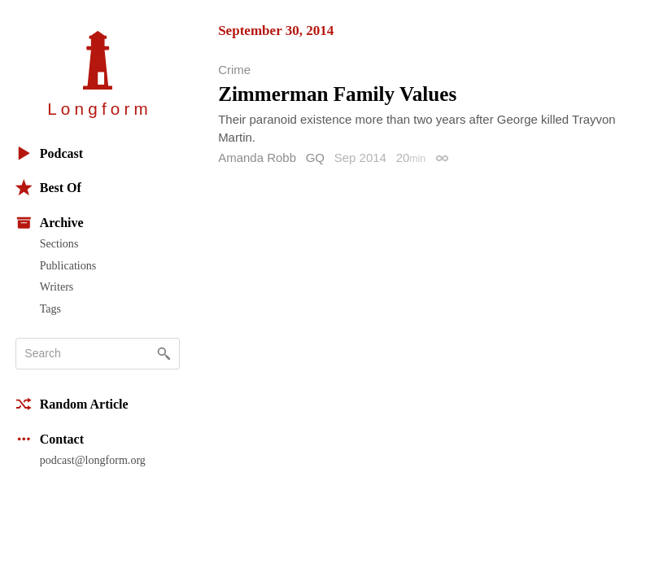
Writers (57, 286)
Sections (59, 243)
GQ (315, 157)
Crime (234, 69)
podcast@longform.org (93, 459)
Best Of (48, 187)
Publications (68, 265)
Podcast (49, 153)
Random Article (72, 404)
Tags (50, 308)
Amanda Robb (257, 157)
